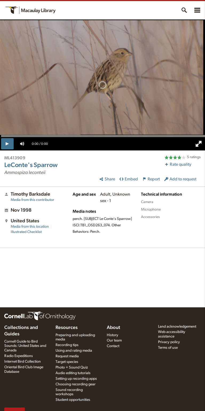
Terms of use (168, 348)
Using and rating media (74, 350)
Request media (67, 356)
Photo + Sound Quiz (72, 367)
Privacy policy (169, 342)
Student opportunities (73, 400)
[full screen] (198, 143)
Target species (67, 362)
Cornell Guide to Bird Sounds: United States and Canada (25, 346)
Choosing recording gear (76, 384)
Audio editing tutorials (73, 373)
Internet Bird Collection (22, 361)
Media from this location (30, 226)
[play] (7, 143)
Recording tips (67, 345)
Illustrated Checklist (26, 232)
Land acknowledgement (177, 326)
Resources (67, 327)
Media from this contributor (32, 200)
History (112, 335)
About (113, 327)
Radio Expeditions (18, 356)
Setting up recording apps (76, 379)
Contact (113, 346)
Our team (114, 340)
